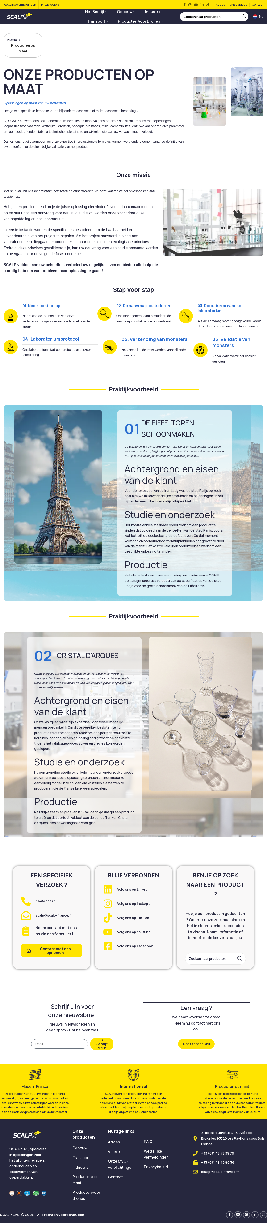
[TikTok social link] (208, 5)
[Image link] (27, 1143)
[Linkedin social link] (202, 5)
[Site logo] (22, 19)
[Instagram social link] (190, 5)
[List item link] (86, 1157)
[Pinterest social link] (246, 1223)
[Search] (214, 20)
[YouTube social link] (196, 5)
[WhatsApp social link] (263, 1223)
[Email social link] (238, 1223)
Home (12, 46)
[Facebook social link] (184, 5)
